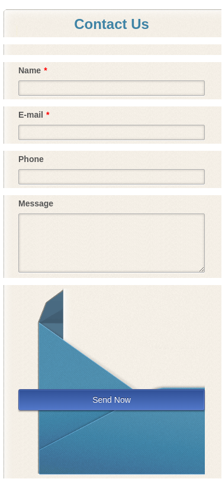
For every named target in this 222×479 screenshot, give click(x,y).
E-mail (33, 114)
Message (35, 203)
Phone (31, 159)
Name (32, 70)
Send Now (111, 399)
